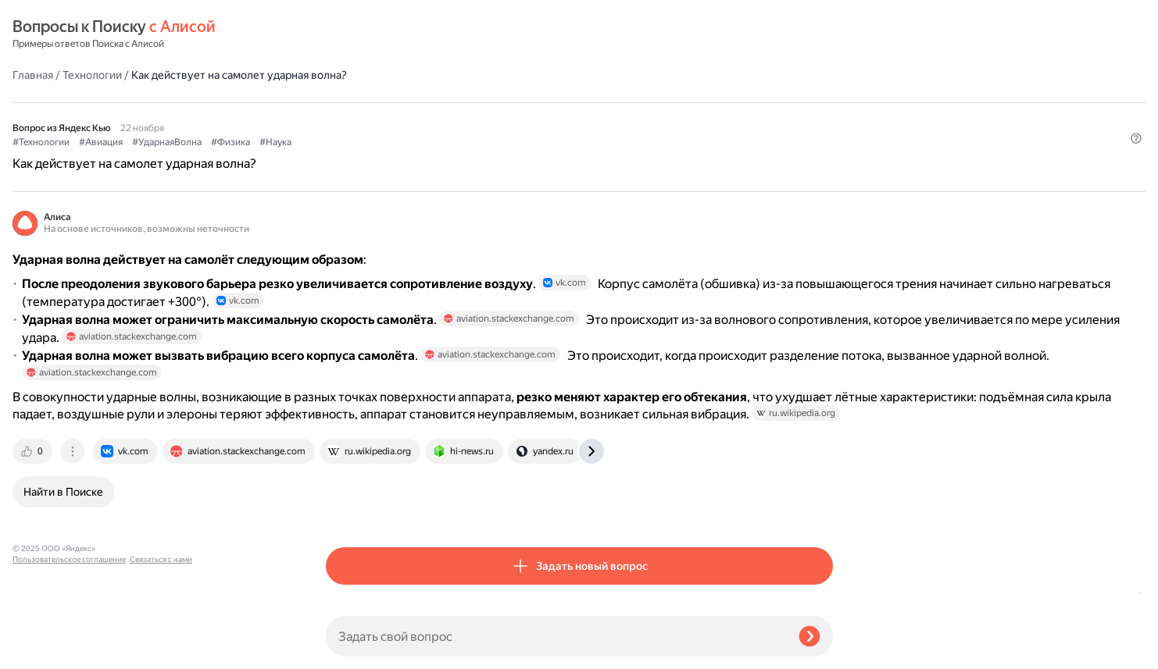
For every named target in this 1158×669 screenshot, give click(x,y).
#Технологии (354, 102)
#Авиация (414, 102)
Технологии (405, 34)
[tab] (347, 508)
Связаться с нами (44, 650)
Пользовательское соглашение (69, 639)
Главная (346, 34)
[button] (823, 128)
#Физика (543, 102)
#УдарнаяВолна (480, 102)
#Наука (589, 102)
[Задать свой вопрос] (556, 636)
